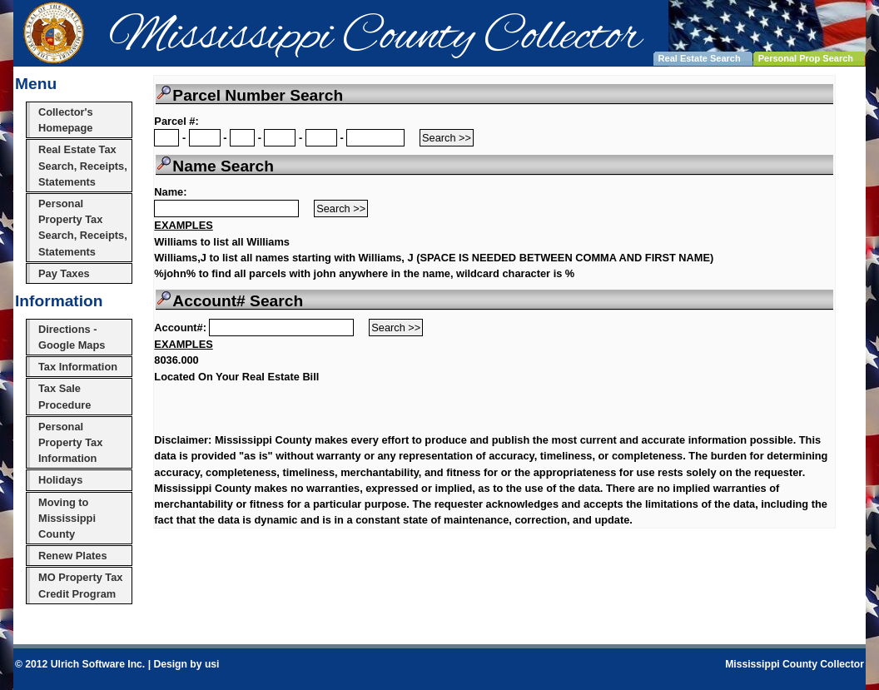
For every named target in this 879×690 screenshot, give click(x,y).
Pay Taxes (64, 273)
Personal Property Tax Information (70, 442)
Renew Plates (72, 555)
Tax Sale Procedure (64, 396)
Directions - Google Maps (71, 337)
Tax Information (77, 366)
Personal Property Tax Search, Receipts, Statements (82, 227)
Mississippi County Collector (794, 664)
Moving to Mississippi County (67, 518)
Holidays (60, 480)
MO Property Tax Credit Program (80, 585)
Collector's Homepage (65, 120)
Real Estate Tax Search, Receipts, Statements (82, 165)
